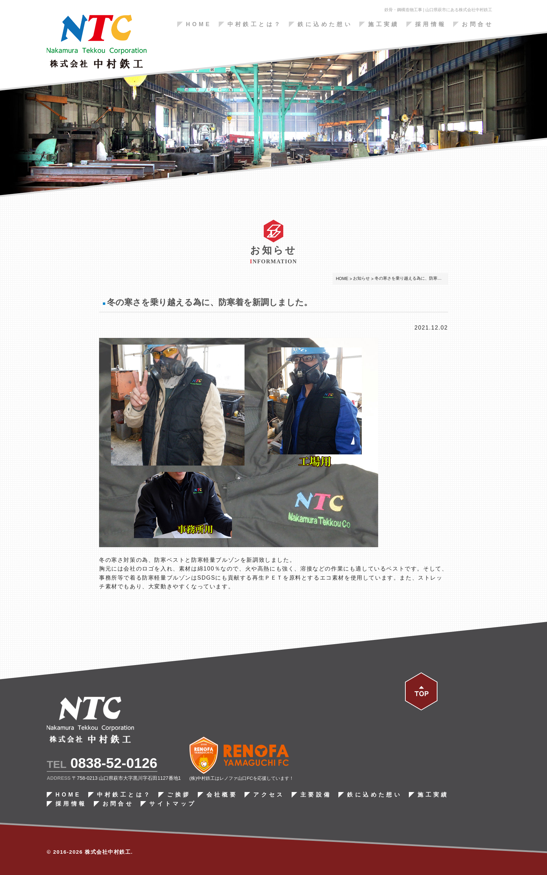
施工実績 (383, 24)
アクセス (269, 795)
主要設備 (316, 795)
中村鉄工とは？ (254, 24)
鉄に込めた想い (325, 24)
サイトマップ (172, 804)
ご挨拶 (178, 795)
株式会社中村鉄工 (108, 852)
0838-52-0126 (113, 763)
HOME (199, 24)
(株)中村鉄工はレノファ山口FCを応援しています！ (241, 778)
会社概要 (222, 795)
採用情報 (431, 24)
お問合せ (477, 24)
